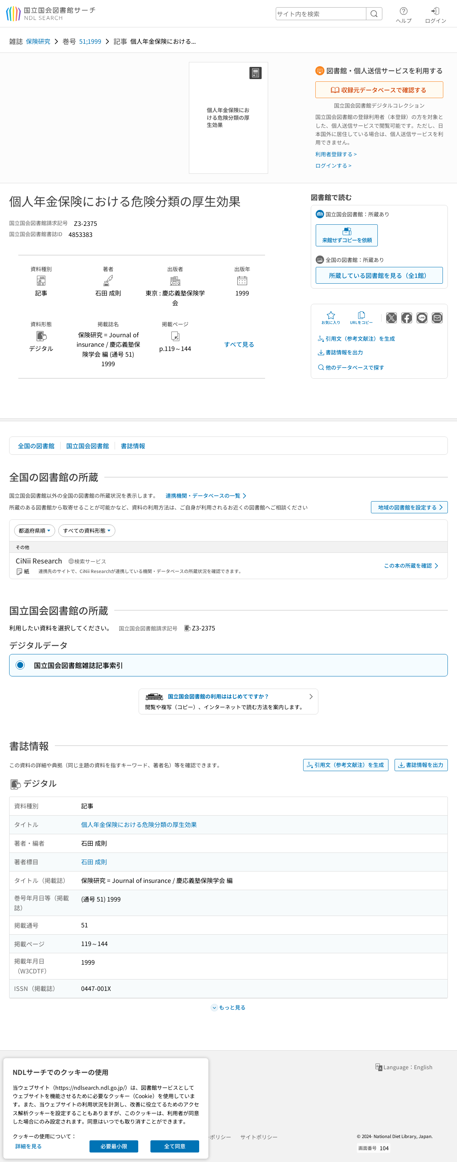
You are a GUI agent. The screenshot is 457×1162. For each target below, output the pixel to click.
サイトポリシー (259, 1137)
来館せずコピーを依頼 (347, 235)
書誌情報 (133, 445)
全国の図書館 (36, 445)
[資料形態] (86, 530)
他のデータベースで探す (350, 367)
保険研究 (38, 41)
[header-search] (329, 13)
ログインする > (333, 165)
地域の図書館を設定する (412, 507)
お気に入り (330, 318)
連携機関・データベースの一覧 (207, 495)
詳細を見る (28, 1146)
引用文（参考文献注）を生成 (356, 339)
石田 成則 (94, 861)
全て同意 (174, 1146)
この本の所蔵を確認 (412, 565)
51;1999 (90, 41)
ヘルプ (404, 14)
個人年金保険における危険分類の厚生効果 (139, 824)
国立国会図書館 (87, 445)
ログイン (435, 14)
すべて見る (239, 344)
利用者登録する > (336, 154)
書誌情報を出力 (340, 352)
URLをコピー (361, 318)
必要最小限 (114, 1146)
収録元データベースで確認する (379, 89)
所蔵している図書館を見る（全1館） (379, 275)
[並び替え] (34, 530)
